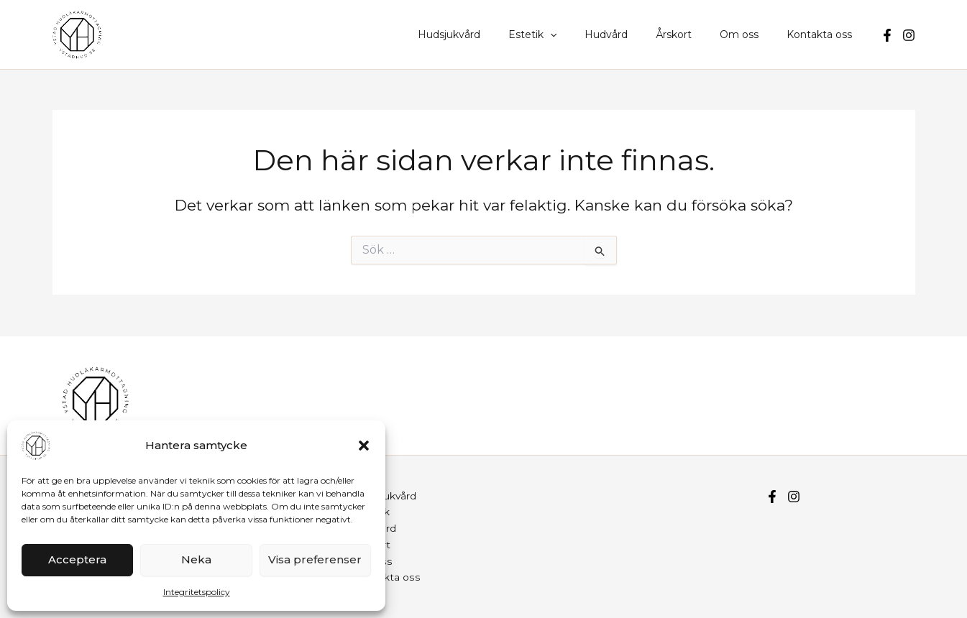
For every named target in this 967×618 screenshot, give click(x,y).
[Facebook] (887, 35)
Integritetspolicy (196, 591)
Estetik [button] (568, 34)
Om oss (751, 34)
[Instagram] (908, 35)
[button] (364, 445)
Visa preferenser (315, 559)
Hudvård (634, 34)
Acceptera (77, 559)
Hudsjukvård (492, 34)
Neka (196, 559)
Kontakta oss (823, 34)
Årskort (694, 34)
